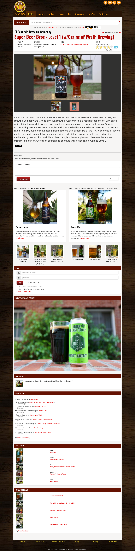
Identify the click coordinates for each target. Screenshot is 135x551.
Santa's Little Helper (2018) (59, 525)
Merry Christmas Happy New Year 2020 (62, 467)
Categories (41, 14)
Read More (20, 238)
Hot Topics (34, 399)
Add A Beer (91, 14)
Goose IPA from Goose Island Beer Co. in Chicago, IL (53, 381)
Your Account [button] (104, 14)
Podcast (61, 14)
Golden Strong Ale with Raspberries (48, 423)
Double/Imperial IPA (24, 44)
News (69, 14)
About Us (21, 542)
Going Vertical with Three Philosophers (41, 402)
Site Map (95, 542)
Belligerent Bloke (40, 406)
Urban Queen (43, 411)
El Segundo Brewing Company (33, 31)
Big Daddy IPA (95, 259)
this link (81, 27)
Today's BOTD (20, 14)
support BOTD (52, 27)
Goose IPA (76, 227)
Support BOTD (40, 542)
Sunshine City (38, 428)
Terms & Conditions (58, 542)
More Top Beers (23, 531)
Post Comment (23, 179)
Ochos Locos (22, 227)
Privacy (76, 542)
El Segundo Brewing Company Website (74, 44)
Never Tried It (110, 50)
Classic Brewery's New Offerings (42, 419)
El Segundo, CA (40, 47)
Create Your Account (24, 291)
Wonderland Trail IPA (57, 459)
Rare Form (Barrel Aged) (43, 432)
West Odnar (54, 481)
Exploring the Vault (36, 415)
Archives (32, 14)
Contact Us (113, 542)
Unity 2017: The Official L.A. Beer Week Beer (40, 261)
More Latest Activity (23, 437)
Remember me (35, 282)
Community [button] (79, 14)
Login (20, 283)
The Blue (53, 452)
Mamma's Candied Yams (58, 474)
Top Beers (51, 14)
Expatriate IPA (78, 259)
